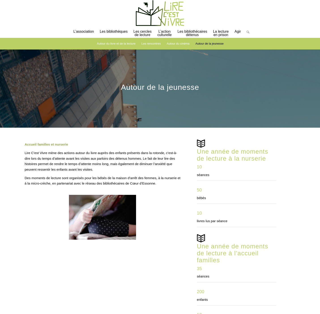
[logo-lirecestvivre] (160, 13)
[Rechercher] (247, 35)
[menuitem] (83, 33)
